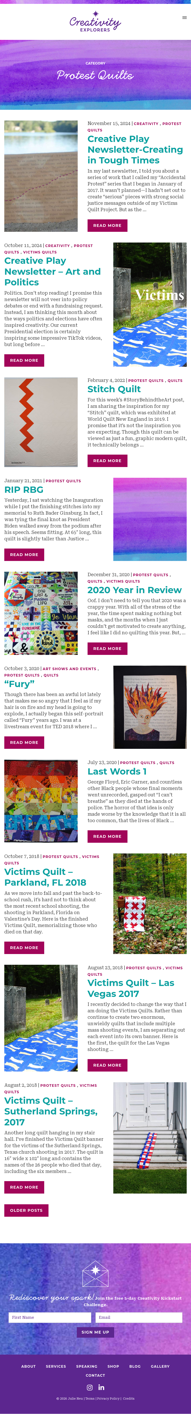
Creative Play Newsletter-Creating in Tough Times (135, 149)
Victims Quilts (40, 252)
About (28, 1366)
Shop (113, 1366)
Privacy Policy (108, 1398)
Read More (107, 225)
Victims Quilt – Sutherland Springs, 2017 (51, 1111)
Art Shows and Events (69, 669)
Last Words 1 (117, 771)
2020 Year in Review (135, 589)
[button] (184, 18)
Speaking (86, 1366)
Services (56, 1366)
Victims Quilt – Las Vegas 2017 (131, 988)
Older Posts (26, 1210)
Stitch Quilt (114, 389)
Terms (90, 1398)
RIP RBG (24, 489)
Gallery (160, 1366)
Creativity (146, 124)
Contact (95, 1375)
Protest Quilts (146, 381)
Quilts (175, 381)
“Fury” (19, 683)
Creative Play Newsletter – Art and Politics (52, 271)
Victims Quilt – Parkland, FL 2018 (45, 877)
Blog (135, 1366)
